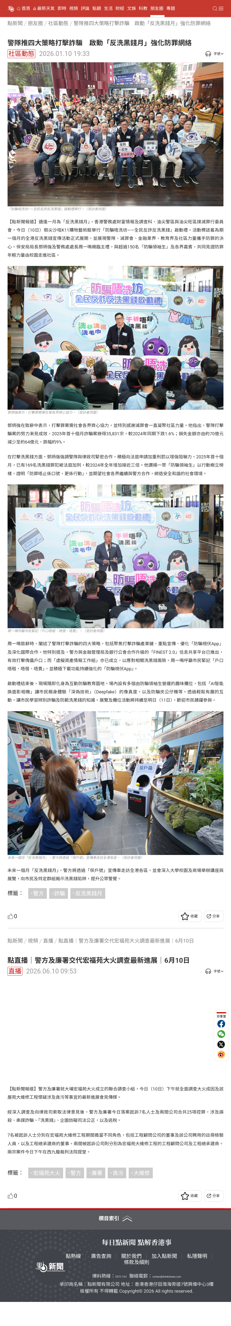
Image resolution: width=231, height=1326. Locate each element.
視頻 (73, 8)
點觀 (96, 8)
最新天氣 (46, 8)
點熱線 (73, 1280)
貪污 (118, 1197)
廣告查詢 (101, 1280)
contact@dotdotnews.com (166, 1300)
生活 (108, 8)
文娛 (131, 8)
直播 (15, 971)
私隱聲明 (197, 1280)
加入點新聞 (164, 1280)
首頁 (26, 8)
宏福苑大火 (46, 1197)
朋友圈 (157, 8)
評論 (85, 8)
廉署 (96, 1197)
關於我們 (131, 1280)
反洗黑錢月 (88, 893)
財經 (120, 8)
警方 (38, 893)
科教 (143, 8)
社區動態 (22, 54)
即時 (62, 8)
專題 (170, 8)
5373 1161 (121, 1300)
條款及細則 (136, 1286)
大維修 (142, 1197)
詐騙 (59, 893)
